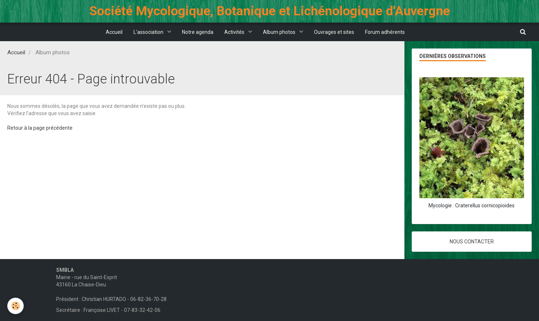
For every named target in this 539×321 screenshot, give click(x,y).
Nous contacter (472, 241)
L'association (148, 32)
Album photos (279, 32)
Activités (234, 32)
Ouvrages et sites (334, 32)
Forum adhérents (385, 32)
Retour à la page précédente (40, 128)
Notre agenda (197, 32)
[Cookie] (15, 306)
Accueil (114, 32)
